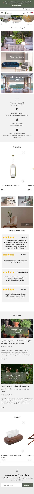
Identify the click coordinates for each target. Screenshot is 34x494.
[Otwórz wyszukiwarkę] (24, 13)
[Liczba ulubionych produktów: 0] (27, 13)
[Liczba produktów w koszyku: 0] (31, 13)
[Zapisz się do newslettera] (11, 485)
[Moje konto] (27, 9)
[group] (17, 20)
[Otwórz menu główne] (2, 13)
